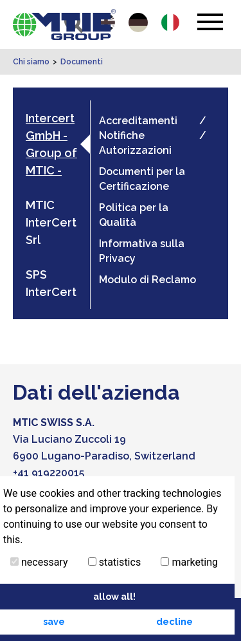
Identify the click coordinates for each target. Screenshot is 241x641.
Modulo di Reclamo (147, 280)
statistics (114, 562)
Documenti (81, 61)
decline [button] (174, 621)
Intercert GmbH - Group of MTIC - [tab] (51, 144)
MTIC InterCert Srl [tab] (51, 222)
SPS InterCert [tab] (51, 283)
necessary (39, 562)
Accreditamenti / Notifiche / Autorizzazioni (152, 135)
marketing (189, 562)
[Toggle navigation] (210, 21)
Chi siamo (31, 61)
